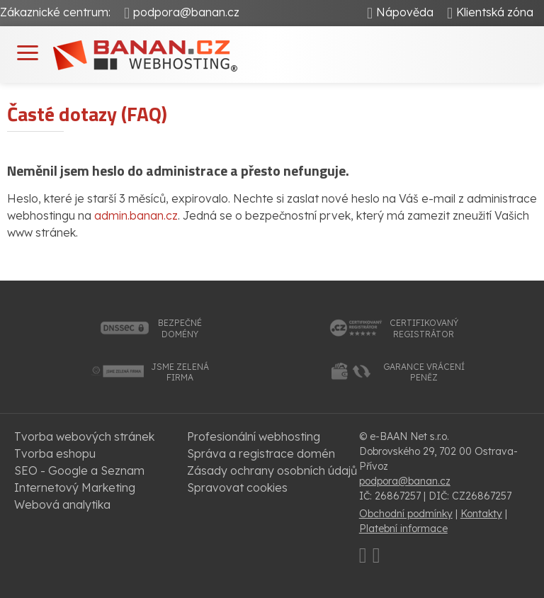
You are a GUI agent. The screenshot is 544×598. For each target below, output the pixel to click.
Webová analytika (62, 504)
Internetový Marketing (74, 487)
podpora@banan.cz (186, 12)
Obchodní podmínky (406, 513)
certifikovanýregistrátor (424, 328)
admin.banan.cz (136, 215)
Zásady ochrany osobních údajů (272, 470)
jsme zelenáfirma (180, 372)
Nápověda (405, 12)
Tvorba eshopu (55, 453)
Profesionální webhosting (253, 436)
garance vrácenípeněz (424, 372)
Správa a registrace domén (261, 453)
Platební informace (403, 528)
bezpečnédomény (180, 328)
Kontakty (481, 513)
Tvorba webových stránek (84, 436)
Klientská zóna (494, 12)
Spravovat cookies (237, 487)
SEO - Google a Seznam (79, 470)
